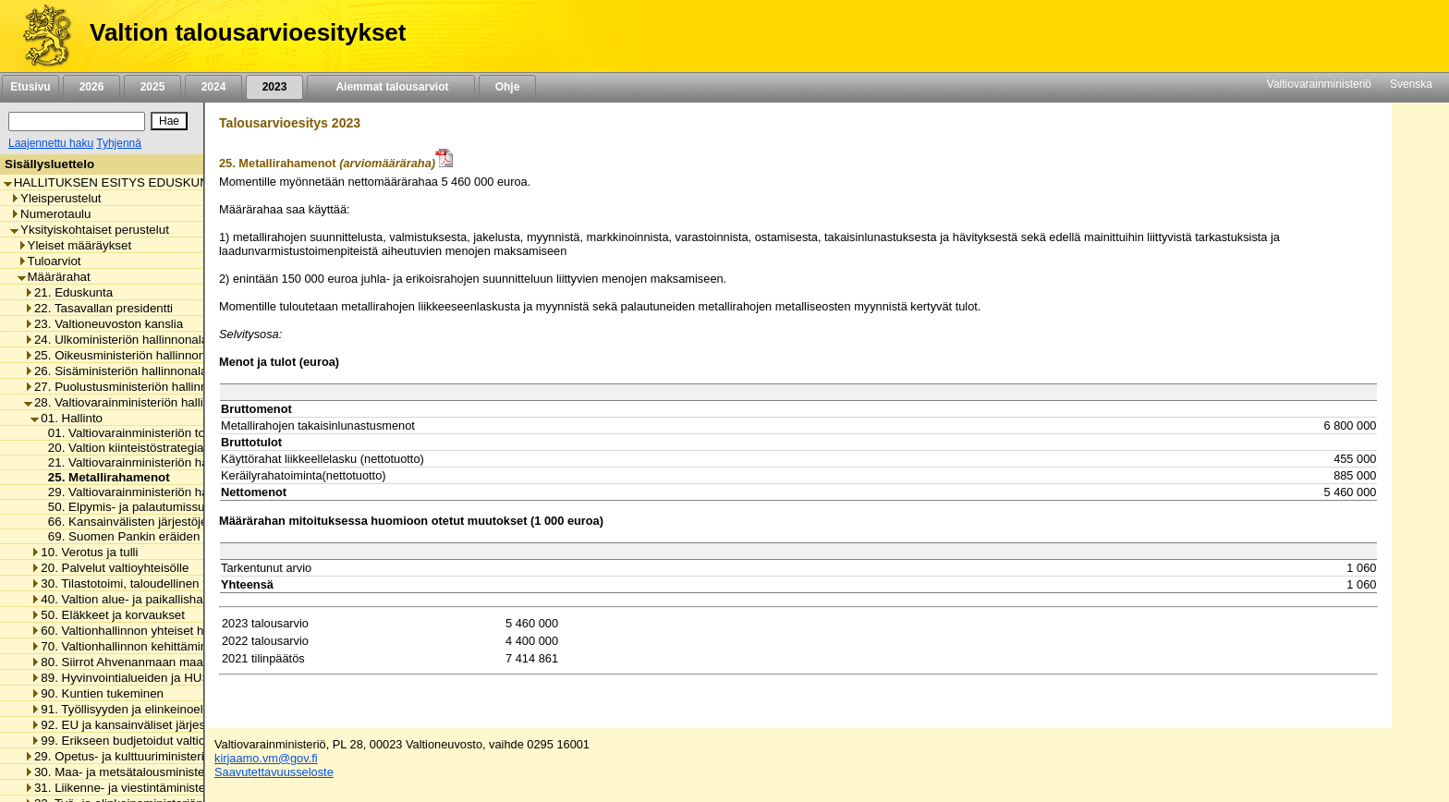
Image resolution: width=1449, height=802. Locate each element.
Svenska (1411, 84)
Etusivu (30, 86)
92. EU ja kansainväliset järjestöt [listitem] (124, 725)
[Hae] (169, 121)
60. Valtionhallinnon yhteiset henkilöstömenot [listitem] (158, 631)
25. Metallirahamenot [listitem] (104, 477)
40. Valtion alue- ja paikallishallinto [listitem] (129, 599)
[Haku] (76, 121)
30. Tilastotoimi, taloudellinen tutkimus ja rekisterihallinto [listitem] (188, 583)
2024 (213, 86)
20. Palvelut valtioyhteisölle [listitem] (109, 568)
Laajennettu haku (50, 143)
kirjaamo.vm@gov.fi (266, 758)
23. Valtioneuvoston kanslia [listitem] (103, 324)
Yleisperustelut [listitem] (55, 198)
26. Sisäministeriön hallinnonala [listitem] (115, 371)
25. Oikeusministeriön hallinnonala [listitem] (123, 355)
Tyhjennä (118, 143)
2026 (91, 86)
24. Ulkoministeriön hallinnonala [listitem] (116, 339)
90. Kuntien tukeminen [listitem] (97, 693)
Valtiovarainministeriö (1319, 84)
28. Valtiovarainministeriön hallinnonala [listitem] (135, 402)
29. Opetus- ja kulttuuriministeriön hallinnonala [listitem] (155, 756)
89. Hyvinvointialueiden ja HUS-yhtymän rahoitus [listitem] (169, 678)
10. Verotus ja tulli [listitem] (84, 552)
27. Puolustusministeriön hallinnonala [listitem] (130, 387)
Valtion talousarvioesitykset (248, 32)
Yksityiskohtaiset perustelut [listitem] (89, 230)
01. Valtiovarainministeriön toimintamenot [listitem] (155, 433)
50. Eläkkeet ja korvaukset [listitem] (107, 615)
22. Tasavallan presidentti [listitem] (98, 308)
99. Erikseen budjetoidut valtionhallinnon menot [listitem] (164, 740)
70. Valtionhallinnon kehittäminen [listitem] (125, 646)
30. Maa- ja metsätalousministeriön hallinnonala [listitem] (159, 772)
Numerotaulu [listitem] (50, 214)
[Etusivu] (40, 36)
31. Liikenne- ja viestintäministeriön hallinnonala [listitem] (159, 788)
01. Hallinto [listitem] (66, 418)
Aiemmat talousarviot (391, 86)
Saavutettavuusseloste (274, 772)
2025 (152, 86)
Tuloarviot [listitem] (49, 261)
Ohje (507, 86)
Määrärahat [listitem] (54, 277)
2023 (274, 86)
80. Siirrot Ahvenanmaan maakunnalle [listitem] (139, 662)
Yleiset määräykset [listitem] (75, 245)
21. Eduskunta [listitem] (68, 292)
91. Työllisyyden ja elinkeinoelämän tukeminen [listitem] (162, 709)
